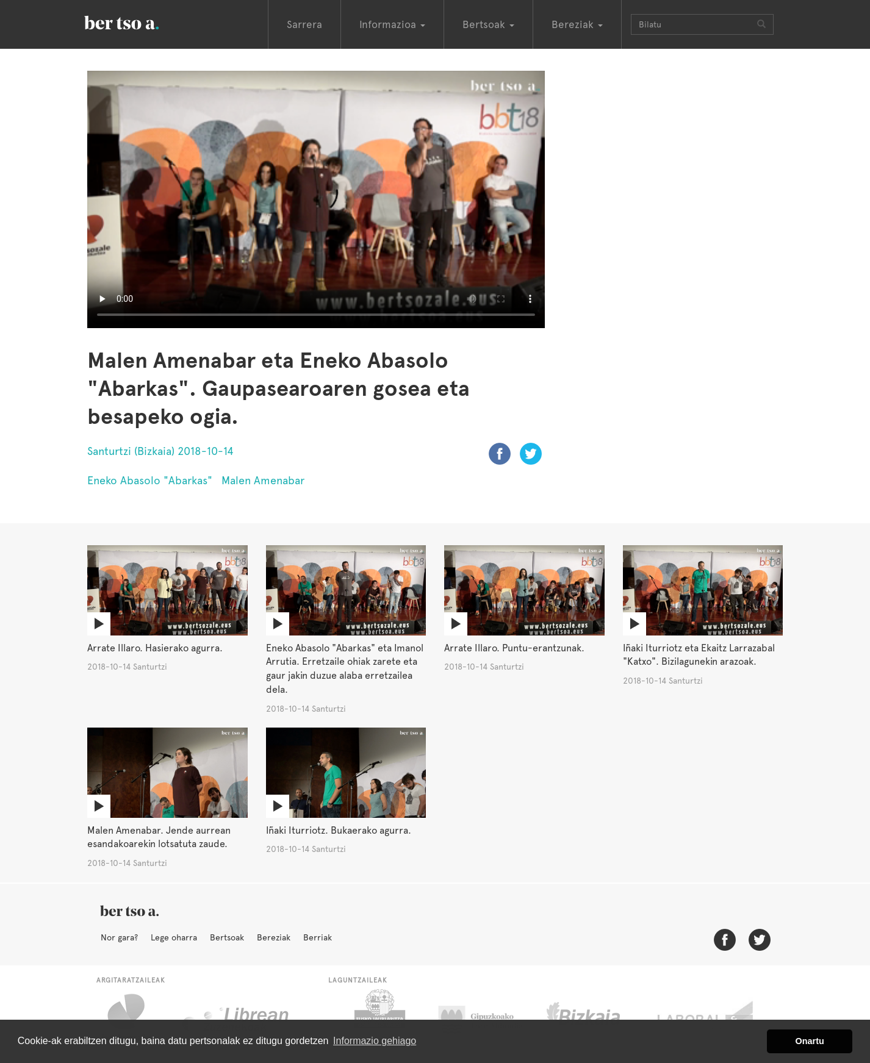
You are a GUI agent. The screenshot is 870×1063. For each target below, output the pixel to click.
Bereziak (273, 937)
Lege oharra (174, 937)
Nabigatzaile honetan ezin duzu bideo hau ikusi (316, 199)
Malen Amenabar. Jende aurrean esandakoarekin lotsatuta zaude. (159, 837)
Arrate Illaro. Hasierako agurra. (155, 648)
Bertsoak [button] (488, 24)
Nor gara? (119, 937)
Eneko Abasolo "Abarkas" (149, 480)
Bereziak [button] (577, 24)
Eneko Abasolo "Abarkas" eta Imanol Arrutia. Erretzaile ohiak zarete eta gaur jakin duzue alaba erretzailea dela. (344, 669)
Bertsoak (227, 937)
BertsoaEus (139, 21)
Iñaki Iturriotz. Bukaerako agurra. (338, 830)
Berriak (317, 937)
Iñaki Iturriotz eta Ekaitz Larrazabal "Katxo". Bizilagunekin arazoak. (699, 655)
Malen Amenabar (262, 480)
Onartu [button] (810, 1041)
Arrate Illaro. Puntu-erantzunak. (514, 648)
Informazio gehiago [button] (374, 1041)
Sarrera (304, 24)
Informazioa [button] (392, 24)
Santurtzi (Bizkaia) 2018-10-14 (160, 451)
